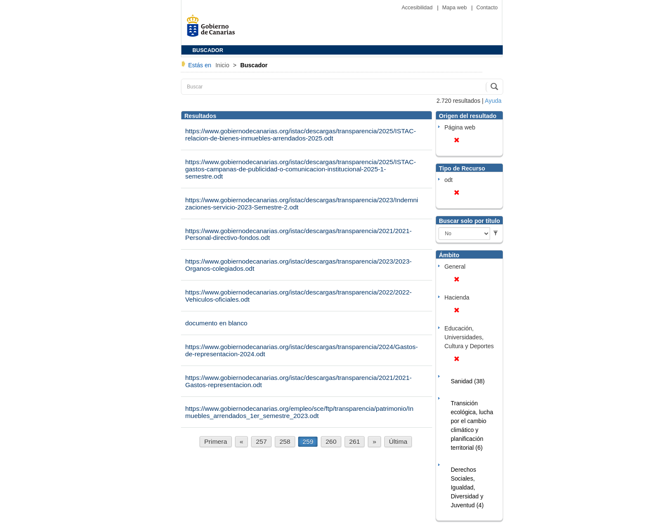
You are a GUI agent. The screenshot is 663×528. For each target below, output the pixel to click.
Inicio (223, 65)
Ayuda (493, 100)
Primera (215, 441)
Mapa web (455, 8)
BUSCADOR (207, 50)
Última (398, 441)
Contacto (487, 8)
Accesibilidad (418, 8)
